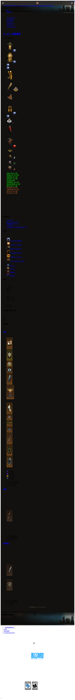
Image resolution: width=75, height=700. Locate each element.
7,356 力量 (10, 220)
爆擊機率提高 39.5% (13, 223)
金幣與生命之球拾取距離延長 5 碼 (17, 227)
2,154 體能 (10, 225)
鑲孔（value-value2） (13, 222)
